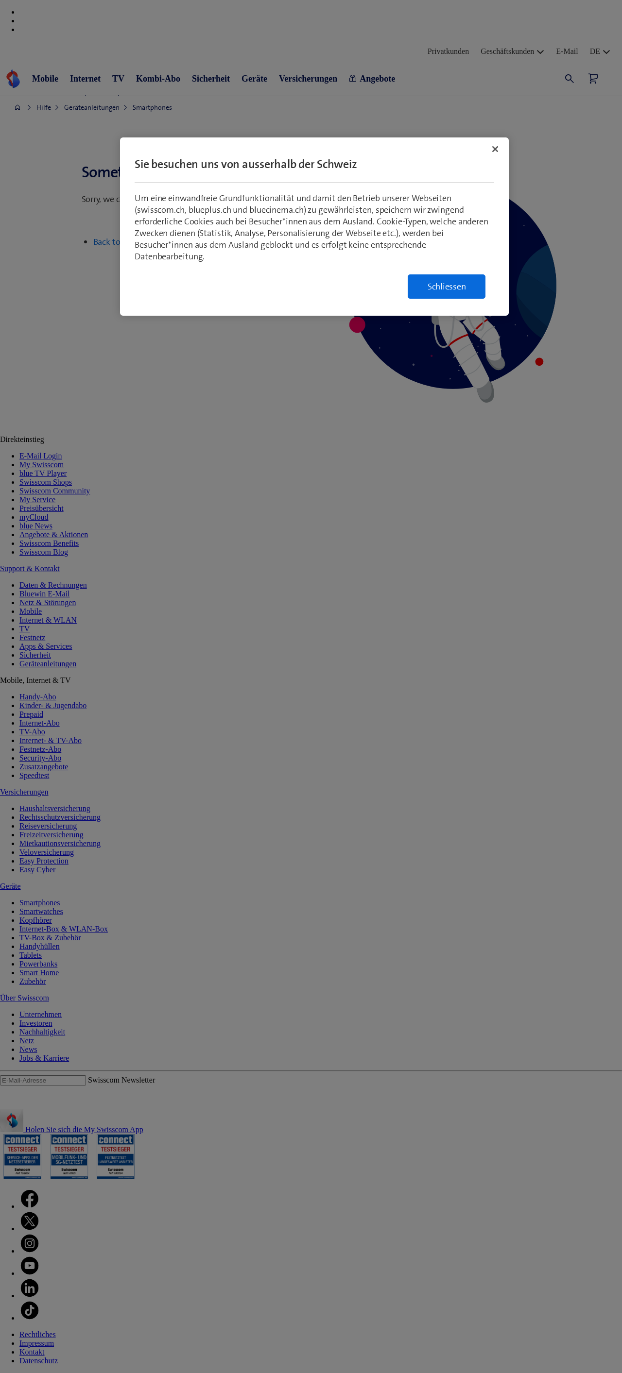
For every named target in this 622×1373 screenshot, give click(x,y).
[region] (314, 226)
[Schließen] (495, 149)
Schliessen (447, 286)
